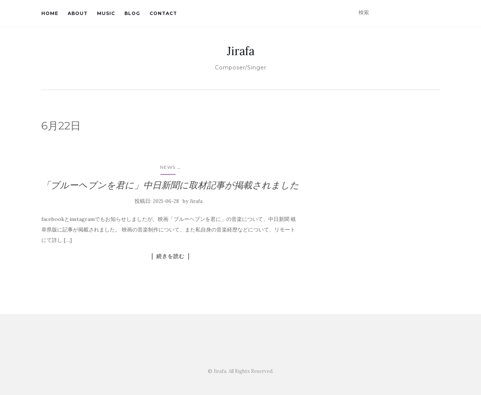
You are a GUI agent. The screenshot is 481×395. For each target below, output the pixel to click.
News (167, 167)
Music (106, 13)
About (78, 13)
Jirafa (240, 51)
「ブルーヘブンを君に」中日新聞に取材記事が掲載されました (170, 185)
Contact (163, 13)
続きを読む (170, 256)
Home (49, 13)
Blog (132, 13)
